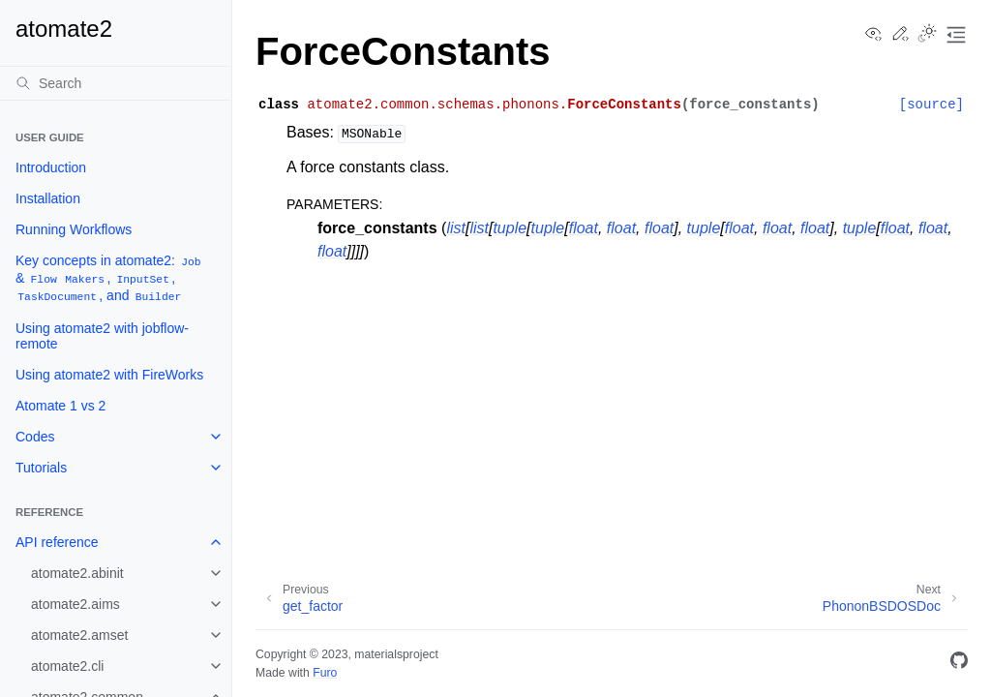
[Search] (115, 83)
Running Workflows (73, 229)
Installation (47, 198)
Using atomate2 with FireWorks (109, 374)
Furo (325, 673)
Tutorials (41, 467)
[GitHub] (959, 664)
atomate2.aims (75, 604)
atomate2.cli (67, 666)
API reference (57, 542)
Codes (34, 436)
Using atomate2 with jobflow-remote (102, 335)
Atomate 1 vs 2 (60, 405)
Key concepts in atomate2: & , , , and (109, 278)
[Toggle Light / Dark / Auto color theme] (927, 34)
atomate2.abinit (77, 573)
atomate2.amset (79, 635)
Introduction (50, 167)
